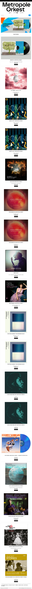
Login (21, 12)
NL (10, 12)
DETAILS (16, 64)
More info (21, 0)
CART (16, 12)
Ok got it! (18, 0)
